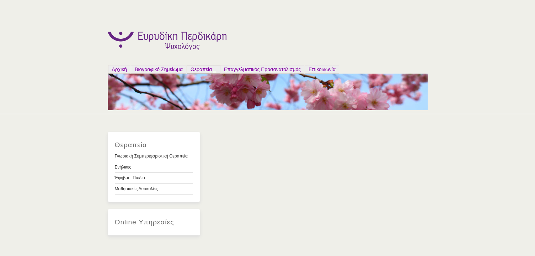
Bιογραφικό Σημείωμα (159, 69)
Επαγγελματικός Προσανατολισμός (262, 69)
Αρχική (119, 69)
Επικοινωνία (322, 69)
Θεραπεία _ (203, 69)
